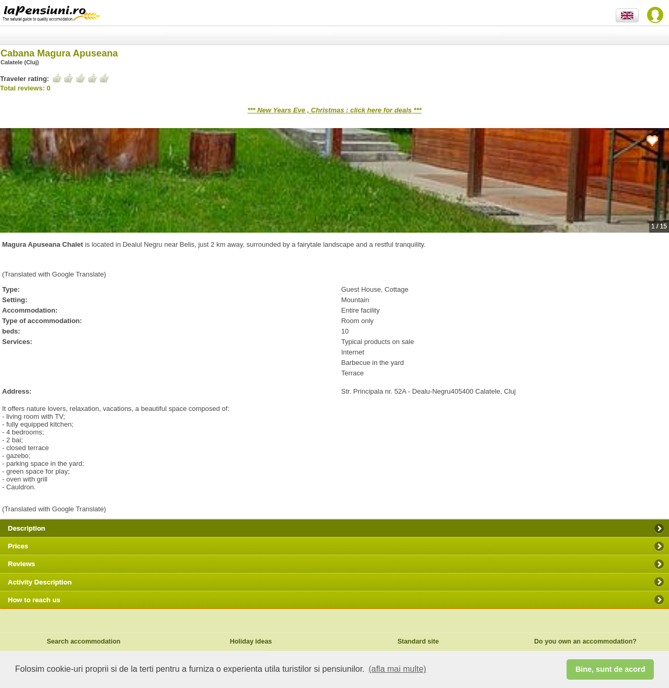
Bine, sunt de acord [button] (610, 669)
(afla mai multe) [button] (397, 668)
